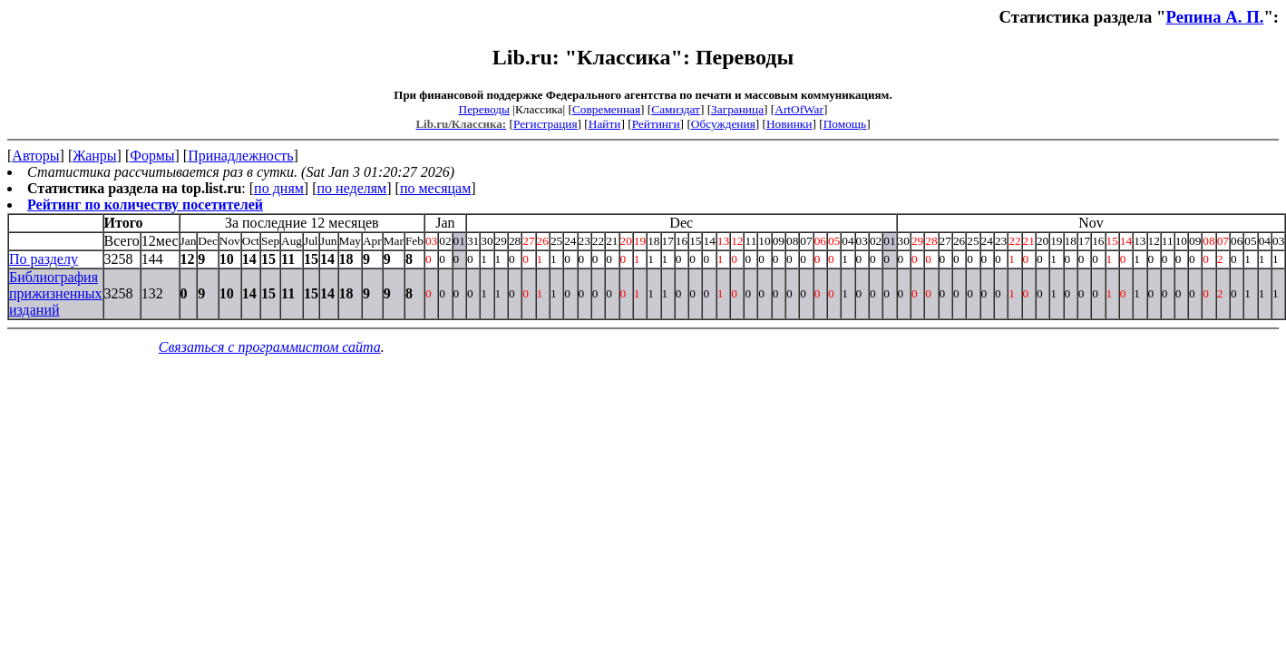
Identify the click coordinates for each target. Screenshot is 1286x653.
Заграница (737, 109)
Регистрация (545, 124)
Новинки (789, 124)
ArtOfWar (799, 109)
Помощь (844, 124)
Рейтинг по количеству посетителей (145, 204)
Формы (152, 155)
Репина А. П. (1214, 16)
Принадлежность (240, 155)
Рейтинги (656, 124)
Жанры (94, 155)
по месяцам (435, 188)
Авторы (35, 155)
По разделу (43, 259)
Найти (605, 124)
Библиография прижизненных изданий (55, 293)
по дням (279, 188)
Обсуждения (723, 124)
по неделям (352, 188)
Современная (606, 109)
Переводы (484, 109)
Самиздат (675, 109)
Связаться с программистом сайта (270, 347)
